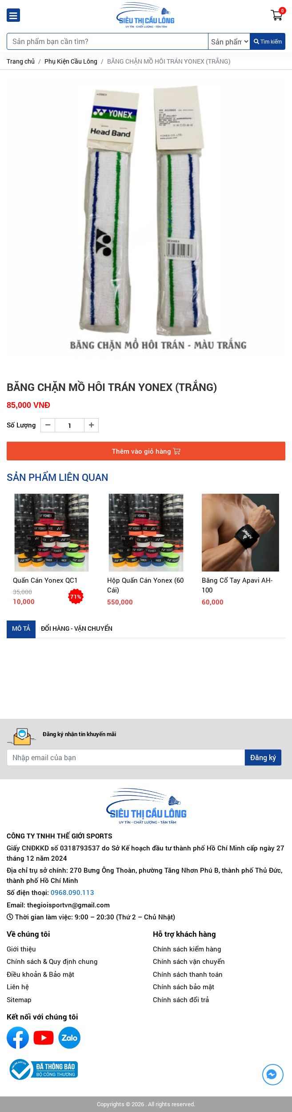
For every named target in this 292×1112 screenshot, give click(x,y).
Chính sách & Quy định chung (52, 961)
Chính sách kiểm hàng (187, 948)
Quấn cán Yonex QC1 (45, 580)
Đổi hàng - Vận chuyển (76, 628)
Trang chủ (21, 61)
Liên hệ (18, 986)
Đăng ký (263, 757)
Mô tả (21, 628)
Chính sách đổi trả (181, 999)
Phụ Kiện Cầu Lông (70, 61)
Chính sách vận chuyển (189, 961)
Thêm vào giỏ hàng (146, 451)
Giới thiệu (21, 948)
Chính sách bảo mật (183, 986)
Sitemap (19, 999)
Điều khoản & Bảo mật (40, 974)
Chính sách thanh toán (188, 974)
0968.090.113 (72, 892)
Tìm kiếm (268, 41)
